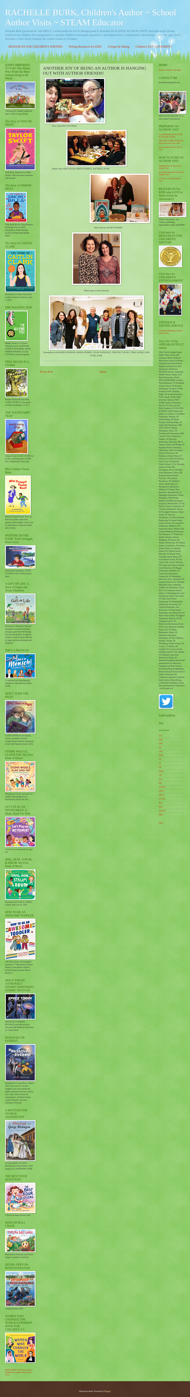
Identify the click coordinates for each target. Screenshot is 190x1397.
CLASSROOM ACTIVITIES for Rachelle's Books (170, 135)
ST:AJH (162, 799)
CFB (161, 752)
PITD (161, 755)
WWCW (162, 787)
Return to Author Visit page (170, 70)
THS (161, 740)
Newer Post (46, 371)
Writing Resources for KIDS (85, 46)
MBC (161, 815)
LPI (160, 775)
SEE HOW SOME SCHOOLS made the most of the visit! (171, 142)
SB (160, 767)
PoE (160, 803)
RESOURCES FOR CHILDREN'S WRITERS (36, 46)
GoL (160, 779)
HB (160, 783)
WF (160, 748)
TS (160, 759)
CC (160, 763)
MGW (161, 795)
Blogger (107, 1391)
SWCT (161, 791)
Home (102, 371)
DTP (161, 744)
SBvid (161, 771)
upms (161, 823)
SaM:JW (162, 811)
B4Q (161, 807)
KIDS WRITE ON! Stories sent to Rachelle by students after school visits (18, 1372)
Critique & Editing (118, 46)
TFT (160, 736)
